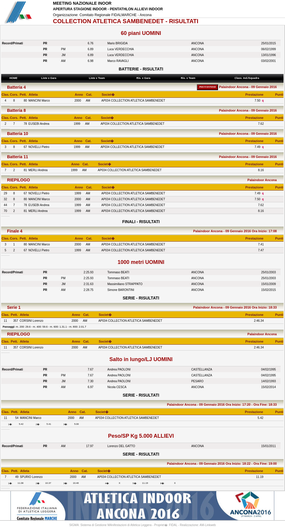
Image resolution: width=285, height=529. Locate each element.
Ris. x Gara (144, 78)
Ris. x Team (188, 78)
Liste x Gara (49, 78)
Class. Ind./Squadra (247, 78)
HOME (13, 78)
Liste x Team (97, 78)
